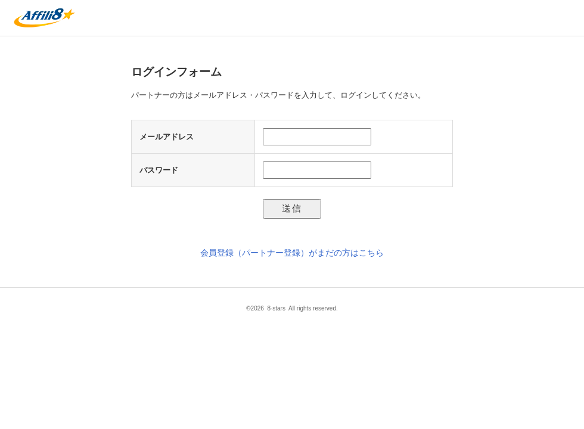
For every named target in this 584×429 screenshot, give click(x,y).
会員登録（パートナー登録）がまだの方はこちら (292, 252)
